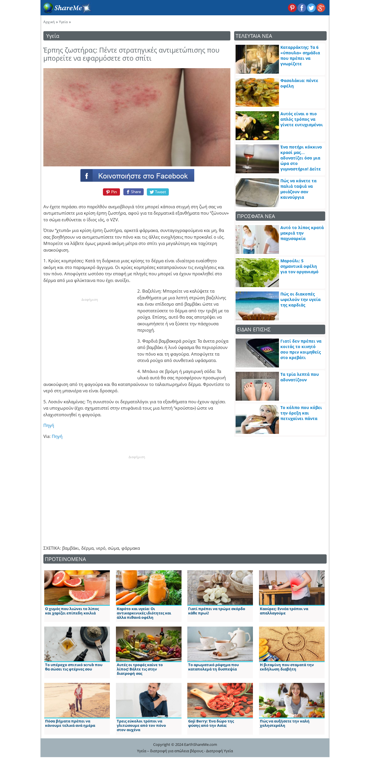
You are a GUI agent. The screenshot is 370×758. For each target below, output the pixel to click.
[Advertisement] (89, 338)
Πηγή (48, 425)
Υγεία (63, 21)
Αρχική (49, 21)
